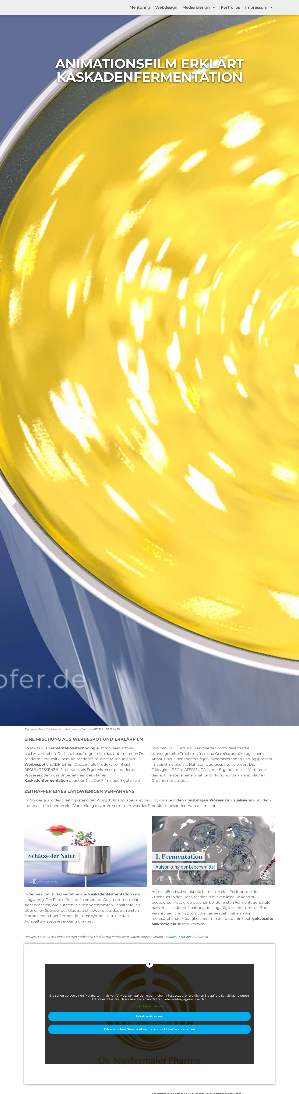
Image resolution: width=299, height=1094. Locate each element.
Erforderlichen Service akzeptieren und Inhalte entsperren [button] (149, 1029)
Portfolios (230, 7)
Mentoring (140, 7)
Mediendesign (199, 7)
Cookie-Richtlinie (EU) (182, 937)
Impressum (259, 7)
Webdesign (166, 7)
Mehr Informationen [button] (150, 1006)
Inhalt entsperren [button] (149, 1016)
